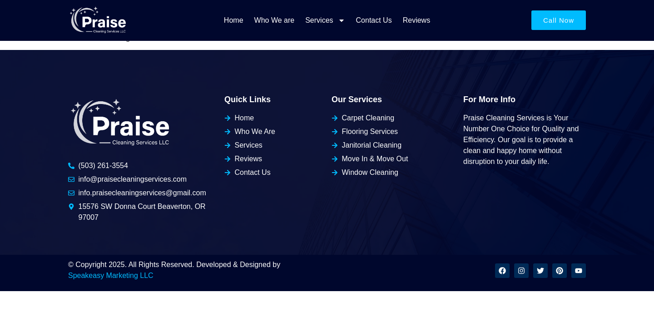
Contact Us (374, 20)
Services (325, 20)
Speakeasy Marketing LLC (111, 275)
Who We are (274, 20)
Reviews (416, 20)
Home (233, 20)
